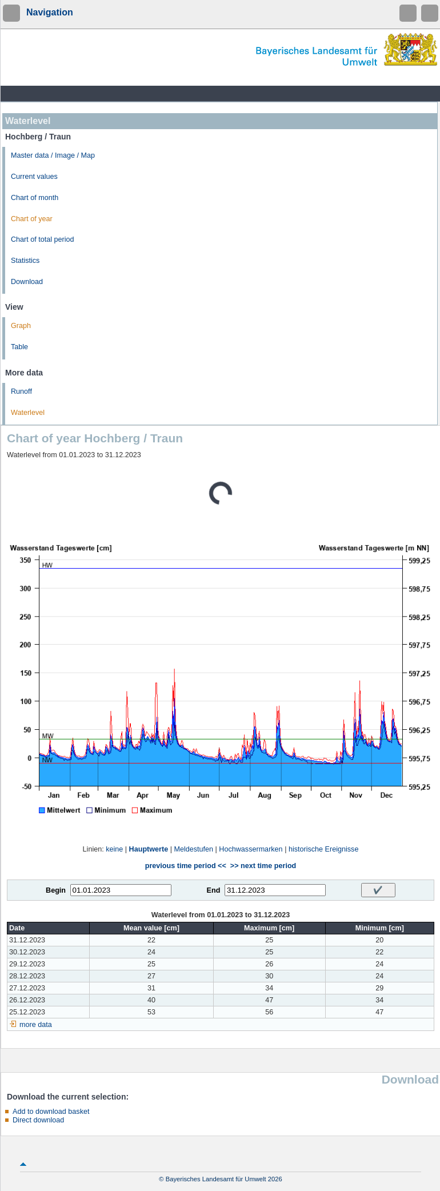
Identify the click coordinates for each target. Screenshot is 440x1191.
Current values (34, 177)
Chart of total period (42, 239)
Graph (21, 326)
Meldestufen (193, 849)
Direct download (38, 1120)
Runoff (21, 391)
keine (114, 849)
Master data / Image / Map (53, 155)
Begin (56, 890)
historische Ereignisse (324, 849)
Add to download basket (51, 1112)
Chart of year (32, 219)
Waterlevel (28, 413)
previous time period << (185, 866)
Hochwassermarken (250, 849)
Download (27, 282)
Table (19, 347)
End (214, 890)
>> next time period (263, 866)
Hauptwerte (149, 849)
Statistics (25, 261)
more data (35, 1025)
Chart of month (34, 198)
